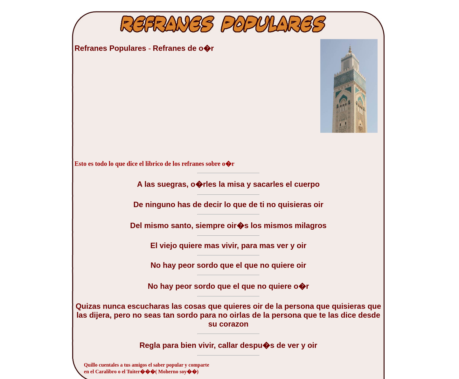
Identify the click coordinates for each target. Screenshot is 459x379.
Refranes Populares (111, 48)
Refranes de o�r (183, 48)
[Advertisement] (122, 109)
